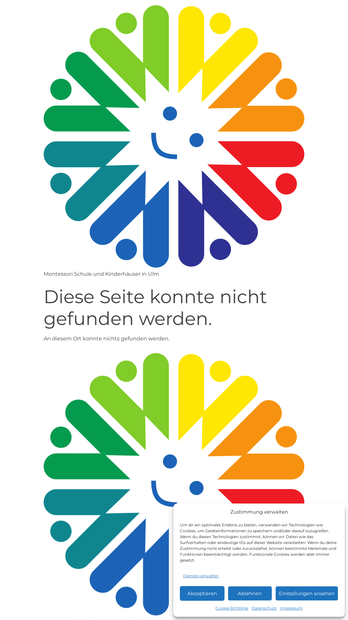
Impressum (291, 608)
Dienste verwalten (201, 575)
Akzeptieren (202, 593)
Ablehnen (250, 593)
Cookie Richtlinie (231, 608)
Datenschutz (264, 608)
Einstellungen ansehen (307, 593)
